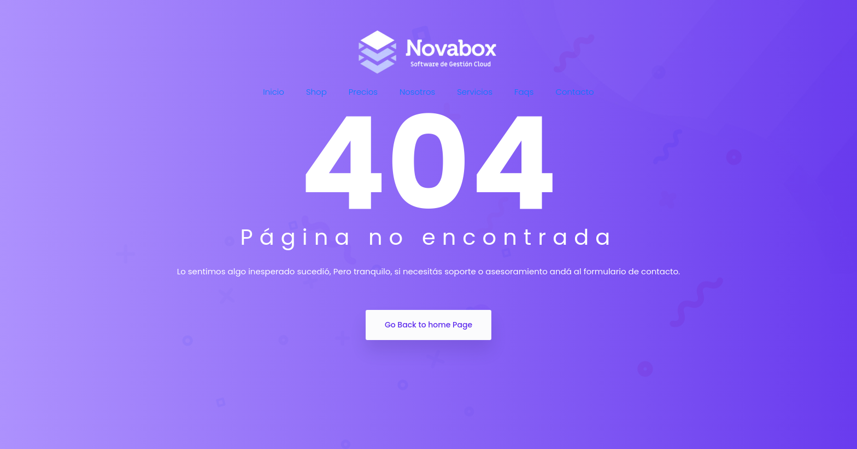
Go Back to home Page (428, 324)
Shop (316, 91)
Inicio (273, 91)
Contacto (574, 91)
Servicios (474, 91)
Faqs (523, 91)
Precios (363, 91)
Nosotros (417, 91)
